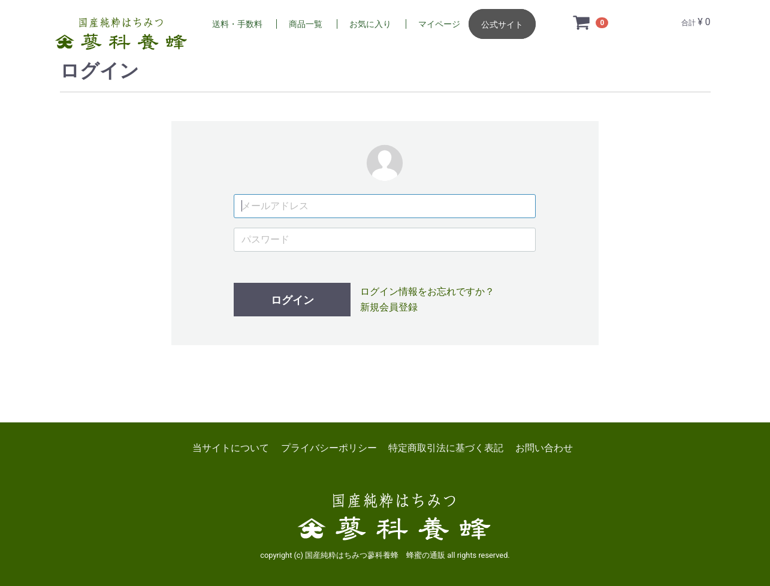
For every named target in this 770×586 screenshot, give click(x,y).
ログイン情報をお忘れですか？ (427, 291)
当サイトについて (230, 448)
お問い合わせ (544, 448)
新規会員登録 (389, 307)
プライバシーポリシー (329, 448)
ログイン (292, 300)
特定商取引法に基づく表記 (445, 448)
